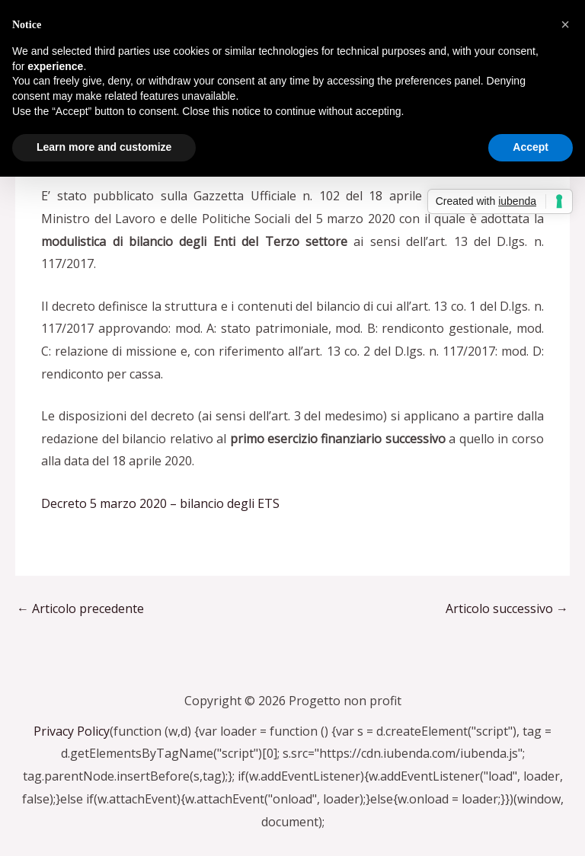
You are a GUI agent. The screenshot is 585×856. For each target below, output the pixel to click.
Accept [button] (530, 147)
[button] (565, 24)
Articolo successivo (507, 608)
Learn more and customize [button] (104, 147)
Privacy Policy (72, 731)
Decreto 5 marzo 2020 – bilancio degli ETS (160, 503)
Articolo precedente (80, 608)
